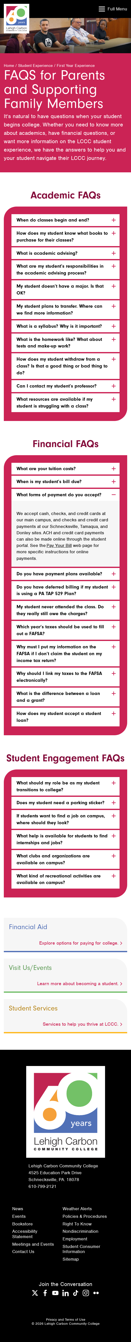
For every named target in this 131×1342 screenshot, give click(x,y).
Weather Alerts (77, 1208)
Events (19, 1216)
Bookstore (22, 1224)
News (17, 1208)
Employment (75, 1239)
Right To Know (77, 1224)
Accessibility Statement (24, 1233)
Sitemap (71, 1259)
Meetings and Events (33, 1244)
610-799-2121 (42, 1186)
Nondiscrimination (80, 1231)
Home (9, 65)
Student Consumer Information (81, 1249)
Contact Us (23, 1251)
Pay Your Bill (59, 545)
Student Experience (35, 65)
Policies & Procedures (85, 1216)
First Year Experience (76, 65)
